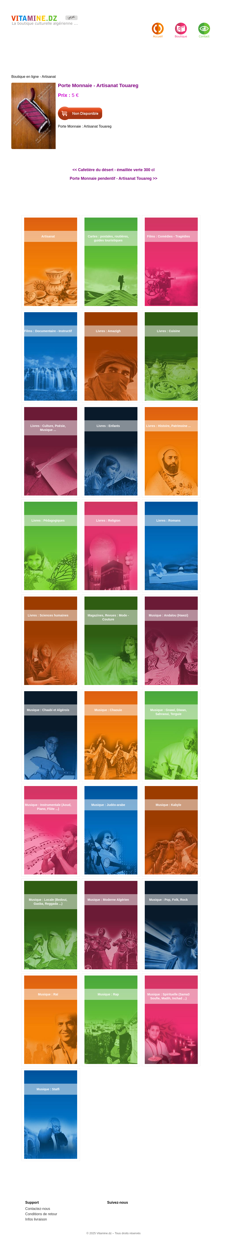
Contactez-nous (37, 1209)
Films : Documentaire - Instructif (48, 331)
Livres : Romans (168, 520)
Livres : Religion (108, 520)
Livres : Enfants (108, 426)
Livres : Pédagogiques (48, 520)
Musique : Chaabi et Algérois (48, 710)
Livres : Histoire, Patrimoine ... (168, 426)
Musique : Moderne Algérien (108, 899)
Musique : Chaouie (108, 710)
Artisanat (48, 236)
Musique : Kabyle (168, 805)
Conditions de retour (41, 1214)
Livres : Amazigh (108, 331)
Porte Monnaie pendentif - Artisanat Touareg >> (113, 178)
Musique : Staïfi (48, 1089)
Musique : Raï (48, 994)
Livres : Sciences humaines (48, 615)
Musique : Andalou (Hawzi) (168, 615)
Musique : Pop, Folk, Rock (168, 899)
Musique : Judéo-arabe (108, 805)
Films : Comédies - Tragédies (168, 236)
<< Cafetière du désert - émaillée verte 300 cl (113, 170)
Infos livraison (36, 1219)
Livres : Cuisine (168, 331)
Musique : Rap (108, 994)
